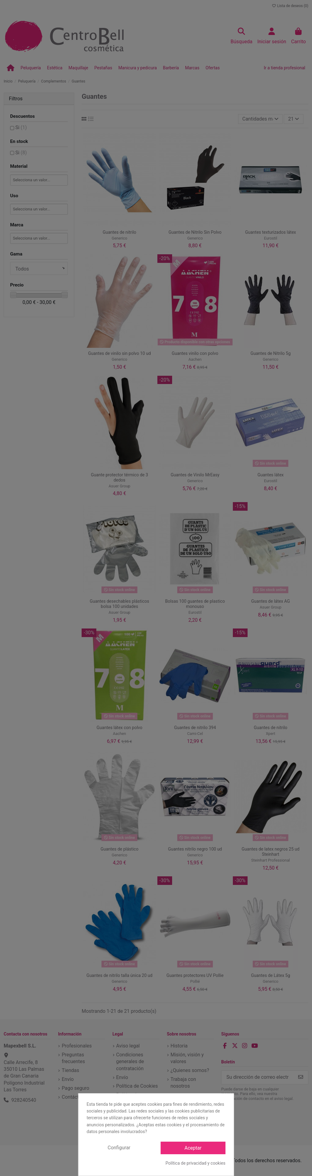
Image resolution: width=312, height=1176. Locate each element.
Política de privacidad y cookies (195, 1163)
